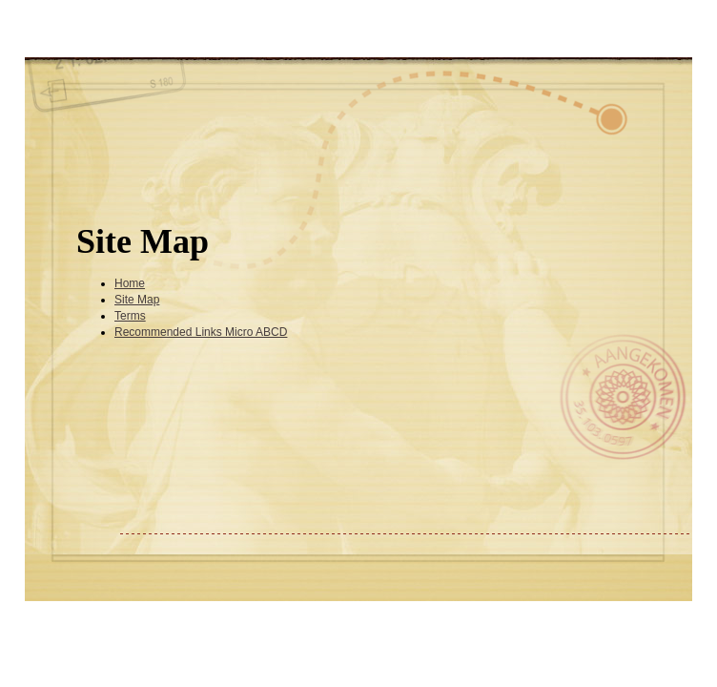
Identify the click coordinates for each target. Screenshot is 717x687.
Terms (130, 316)
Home (129, 283)
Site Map (136, 299)
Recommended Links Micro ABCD (200, 332)
